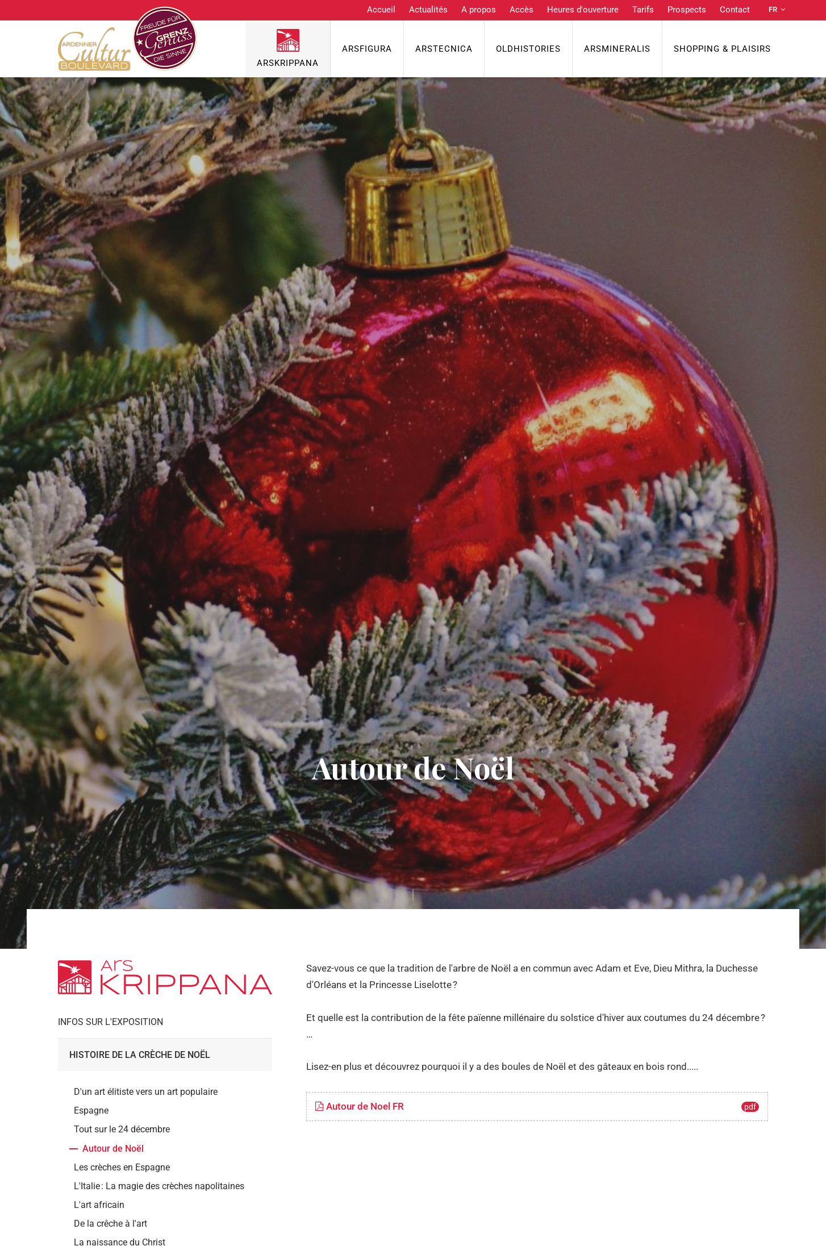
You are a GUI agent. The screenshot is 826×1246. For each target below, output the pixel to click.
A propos (478, 10)
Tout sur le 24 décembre (122, 1129)
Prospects (687, 10)
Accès (521, 10)
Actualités (428, 10)
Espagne (91, 1110)
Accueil (381, 10)
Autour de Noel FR (537, 1106)
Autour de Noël (113, 1148)
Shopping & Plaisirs (722, 49)
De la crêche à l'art (110, 1223)
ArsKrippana (288, 63)
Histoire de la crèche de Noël (139, 1054)
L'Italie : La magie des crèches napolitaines (159, 1186)
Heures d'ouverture (583, 10)
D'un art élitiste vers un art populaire (146, 1091)
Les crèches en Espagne (122, 1167)
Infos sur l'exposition (110, 1021)
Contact (735, 10)
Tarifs (643, 10)
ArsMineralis (617, 49)
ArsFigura (367, 49)
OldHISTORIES (528, 49)
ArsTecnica (444, 49)
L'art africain (99, 1204)
